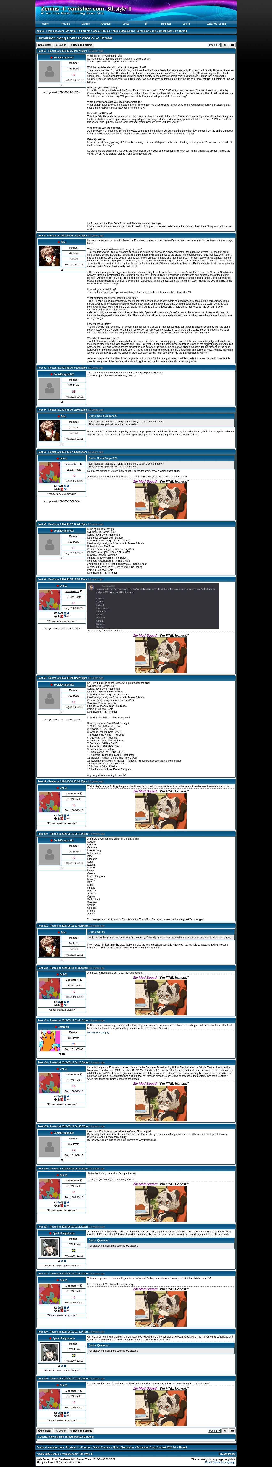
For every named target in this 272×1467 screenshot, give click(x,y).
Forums (65, 23)
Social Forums (101, 31)
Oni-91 (63, 458)
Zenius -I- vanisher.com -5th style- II (57, 31)
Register (166, 23)
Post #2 (42, 235)
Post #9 (42, 781)
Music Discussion (123, 31)
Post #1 (42, 51)
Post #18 (43, 1273)
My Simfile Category (98, 1032)
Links (126, 23)
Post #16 (43, 1168)
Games (85, 23)
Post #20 (43, 1378)
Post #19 (43, 1331)
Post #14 (43, 1062)
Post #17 (43, 1226)
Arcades (106, 23)
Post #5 (42, 452)
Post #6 (42, 524)
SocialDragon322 (64, 57)
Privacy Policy (227, 1454)
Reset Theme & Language (220, 1462)
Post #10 (43, 833)
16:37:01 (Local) (216, 23)
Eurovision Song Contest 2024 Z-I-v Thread (161, 31)
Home (45, 23)
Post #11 (43, 925)
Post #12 (43, 967)
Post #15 (43, 1126)
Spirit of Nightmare (64, 1233)
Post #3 (42, 367)
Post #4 (42, 409)
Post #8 (42, 678)
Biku (63, 242)
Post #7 (42, 579)
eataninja (63, 1026)
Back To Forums (81, 45)
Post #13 (43, 1020)
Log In (186, 23)
